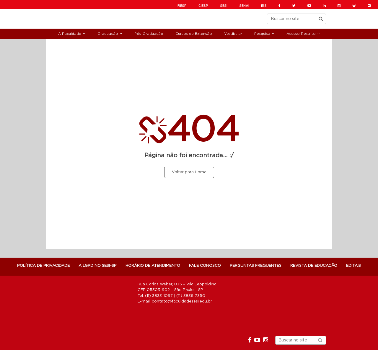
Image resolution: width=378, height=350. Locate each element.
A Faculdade (69, 33)
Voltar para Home (189, 172)
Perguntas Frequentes (255, 266)
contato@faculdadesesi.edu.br (182, 301)
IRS (264, 6)
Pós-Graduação (148, 33)
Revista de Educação (313, 266)
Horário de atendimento (153, 266)
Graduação (107, 33)
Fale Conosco (205, 266)
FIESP (182, 6)
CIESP (203, 6)
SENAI (244, 6)
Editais (353, 266)
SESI (223, 6)
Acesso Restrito (301, 33)
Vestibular (233, 33)
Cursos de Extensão (193, 33)
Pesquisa (262, 33)
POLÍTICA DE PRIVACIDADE (43, 266)
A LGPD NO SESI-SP (98, 266)
